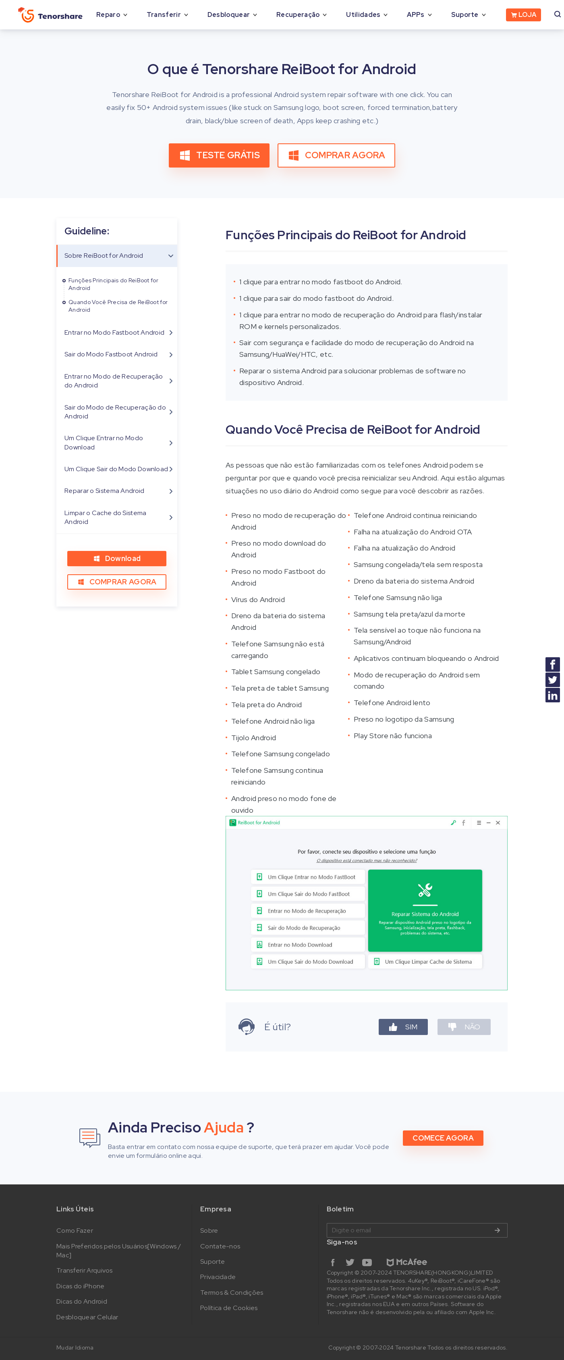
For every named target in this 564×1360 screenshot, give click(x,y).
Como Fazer (74, 1230)
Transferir (164, 14)
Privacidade (218, 1277)
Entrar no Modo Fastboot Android (114, 332)
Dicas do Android (81, 1301)
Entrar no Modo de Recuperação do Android (113, 380)
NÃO (464, 1026)
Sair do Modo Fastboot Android (111, 354)
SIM (403, 1026)
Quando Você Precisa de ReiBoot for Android (118, 306)
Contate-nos (220, 1246)
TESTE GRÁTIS (219, 155)
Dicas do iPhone (80, 1286)
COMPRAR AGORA (336, 155)
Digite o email (417, 1230)
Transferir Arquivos (84, 1270)
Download (117, 558)
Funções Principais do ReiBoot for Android (113, 284)
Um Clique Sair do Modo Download (116, 469)
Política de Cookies (229, 1308)
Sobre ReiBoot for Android (103, 255)
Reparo (108, 14)
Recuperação (297, 14)
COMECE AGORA (443, 1138)
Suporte (465, 14)
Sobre (209, 1230)
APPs (415, 14)
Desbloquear (228, 14)
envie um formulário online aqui (154, 1155)
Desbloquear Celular (87, 1317)
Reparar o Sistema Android (104, 490)
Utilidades (363, 14)
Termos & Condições (231, 1292)
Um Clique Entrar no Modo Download (103, 442)
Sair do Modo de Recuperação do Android (115, 411)
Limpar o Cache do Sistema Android (105, 517)
